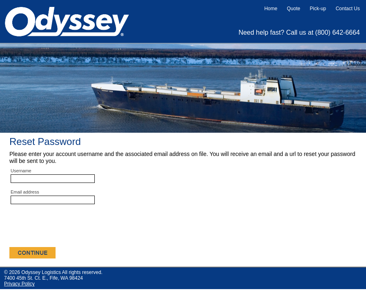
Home (270, 8)
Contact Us (348, 8)
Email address (25, 191)
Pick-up (318, 8)
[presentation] (71, 227)
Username (21, 170)
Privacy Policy (19, 284)
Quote (293, 8)
